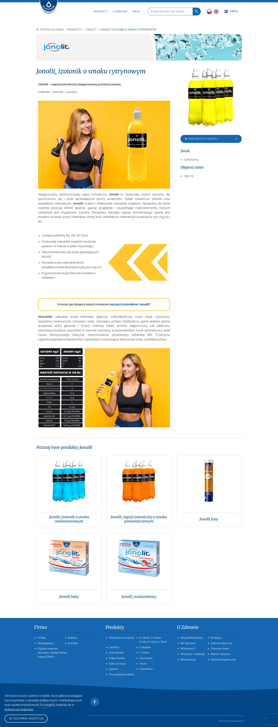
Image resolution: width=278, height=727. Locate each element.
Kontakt (73, 643)
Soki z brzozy (117, 663)
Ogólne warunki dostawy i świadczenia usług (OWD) (52, 652)
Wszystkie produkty (121, 637)
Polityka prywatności (231, 721)
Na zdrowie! (188, 643)
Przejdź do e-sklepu (211, 138)
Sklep (136, 11)
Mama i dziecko (221, 654)
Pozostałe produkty (121, 674)
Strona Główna (50, 29)
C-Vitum (145, 652)
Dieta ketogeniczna (223, 659)
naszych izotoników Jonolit (129, 304)
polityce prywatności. (19, 709)
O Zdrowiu (120, 11)
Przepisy (216, 637)
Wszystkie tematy (191, 637)
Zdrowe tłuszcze (221, 643)
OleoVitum (146, 669)
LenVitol (114, 647)
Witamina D (187, 648)
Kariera (72, 637)
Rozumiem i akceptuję (26, 718)
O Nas (42, 637)
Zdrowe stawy (220, 648)
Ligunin (113, 669)
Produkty (100, 11)
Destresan (146, 658)
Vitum (143, 663)
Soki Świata (116, 652)
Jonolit (91, 29)
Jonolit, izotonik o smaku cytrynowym (128, 29)
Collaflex (145, 647)
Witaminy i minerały (192, 654)
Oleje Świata (117, 658)
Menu (231, 12)
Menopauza (188, 659)
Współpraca (46, 643)
